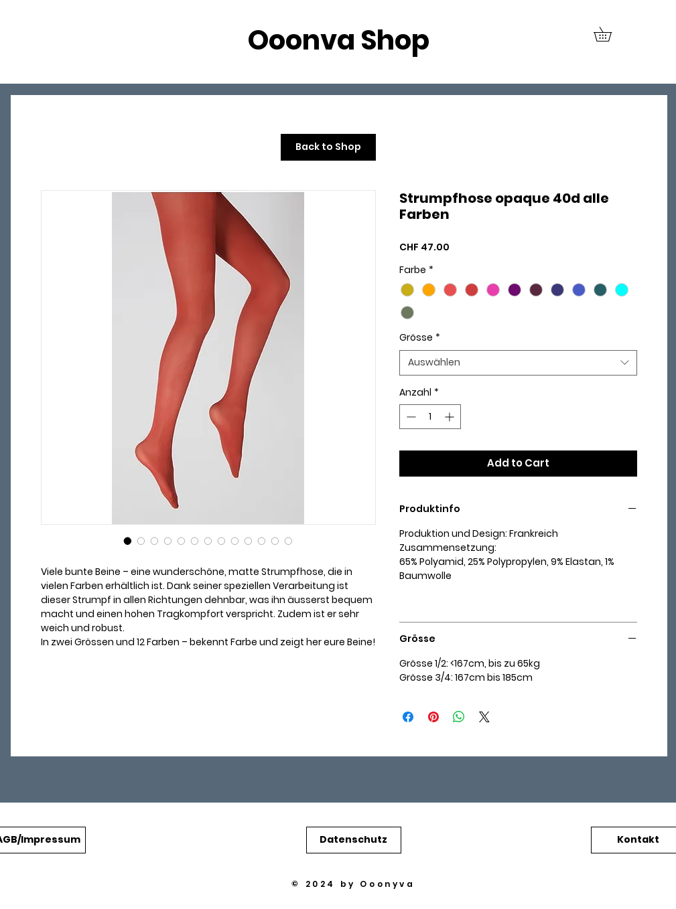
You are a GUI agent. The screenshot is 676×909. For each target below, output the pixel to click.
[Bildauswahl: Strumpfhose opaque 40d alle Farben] (128, 541)
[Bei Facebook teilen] (408, 717)
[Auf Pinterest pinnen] (433, 717)
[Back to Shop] (328, 147)
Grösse (419, 337)
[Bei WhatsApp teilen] (459, 717)
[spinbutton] (430, 416)
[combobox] (518, 363)
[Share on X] (484, 717)
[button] (610, 34)
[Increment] (450, 416)
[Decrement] (409, 416)
